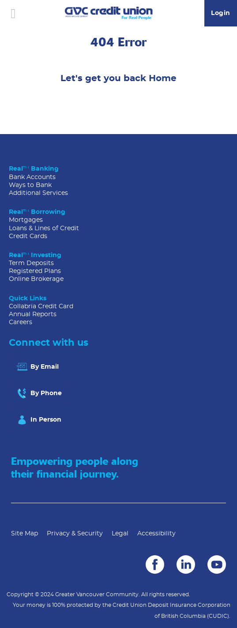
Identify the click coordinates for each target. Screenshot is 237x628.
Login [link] (220, 13)
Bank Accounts (32, 177)
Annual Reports (32, 314)
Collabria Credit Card (41, 306)
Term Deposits (31, 263)
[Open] (13, 13)
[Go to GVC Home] (109, 13)
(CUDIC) (218, 616)
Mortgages (26, 220)
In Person (38, 419)
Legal (120, 534)
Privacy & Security (75, 534)
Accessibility (156, 534)
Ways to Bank (30, 185)
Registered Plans (35, 271)
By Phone (38, 393)
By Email (37, 367)
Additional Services (38, 193)
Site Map (24, 534)
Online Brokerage (36, 279)
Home (163, 78)
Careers (20, 322)
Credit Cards (28, 236)
